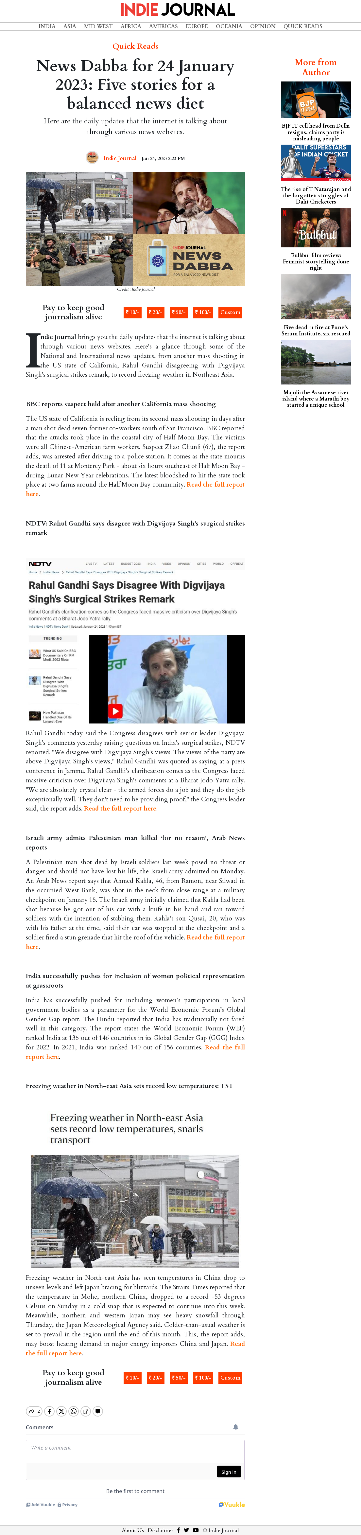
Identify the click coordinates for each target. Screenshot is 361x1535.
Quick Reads (303, 26)
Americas (163, 26)
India (47, 26)
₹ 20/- (155, 312)
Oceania (229, 26)
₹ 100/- (203, 312)
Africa (131, 26)
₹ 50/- (179, 312)
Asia (69, 26)
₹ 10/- (133, 312)
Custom (230, 312)
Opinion (263, 26)
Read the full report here (120, 808)
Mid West (98, 26)
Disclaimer (160, 1524)
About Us (133, 1524)
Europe (197, 26)
